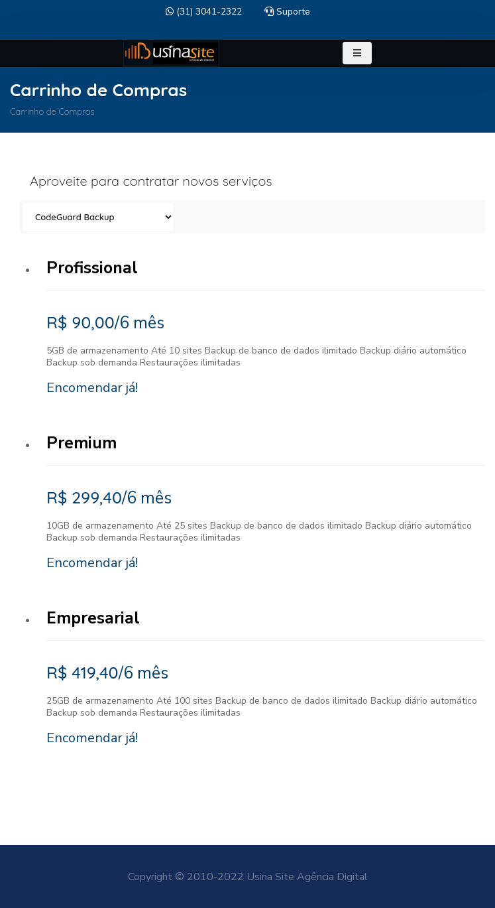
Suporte (287, 11)
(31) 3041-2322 (204, 11)
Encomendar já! (92, 388)
